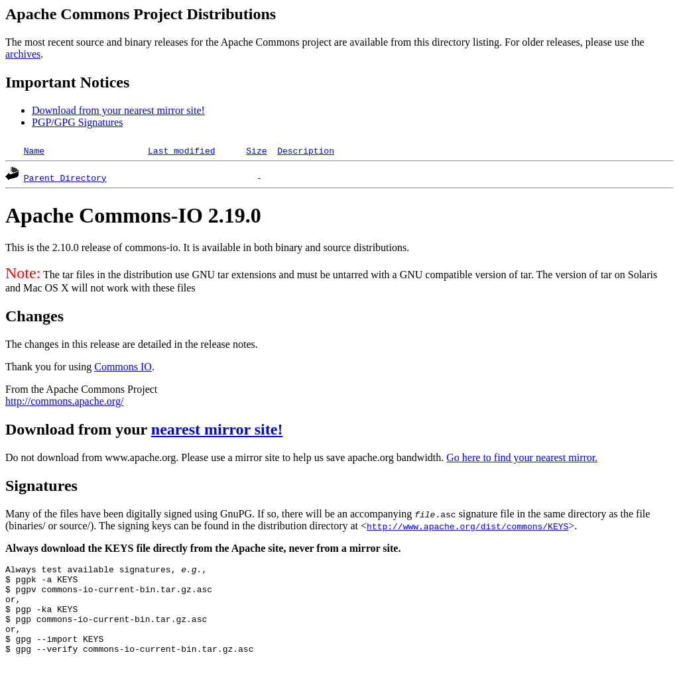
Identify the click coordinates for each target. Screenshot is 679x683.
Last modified (181, 150)
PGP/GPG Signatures (77, 122)
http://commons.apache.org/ (64, 401)
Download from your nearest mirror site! (118, 110)
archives (22, 54)
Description (305, 150)
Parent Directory (65, 178)
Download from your (78, 429)
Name (34, 150)
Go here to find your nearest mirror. (521, 457)
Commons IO (123, 366)
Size (256, 150)
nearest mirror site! (217, 429)
